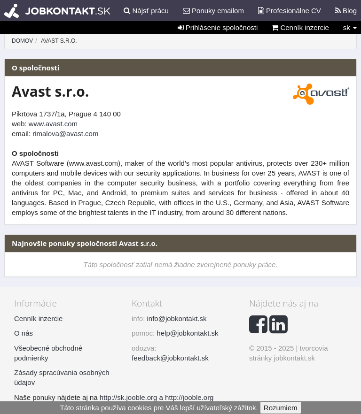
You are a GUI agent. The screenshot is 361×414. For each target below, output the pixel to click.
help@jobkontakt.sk (187, 333)
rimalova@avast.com (65, 134)
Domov (22, 41)
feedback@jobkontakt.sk (170, 358)
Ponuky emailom (213, 11)
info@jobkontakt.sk (177, 318)
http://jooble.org (189, 397)
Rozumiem (281, 408)
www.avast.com (53, 124)
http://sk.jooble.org (128, 397)
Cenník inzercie (300, 27)
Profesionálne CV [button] (289, 11)
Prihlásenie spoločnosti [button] (218, 27)
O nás (23, 333)
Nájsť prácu (146, 11)
